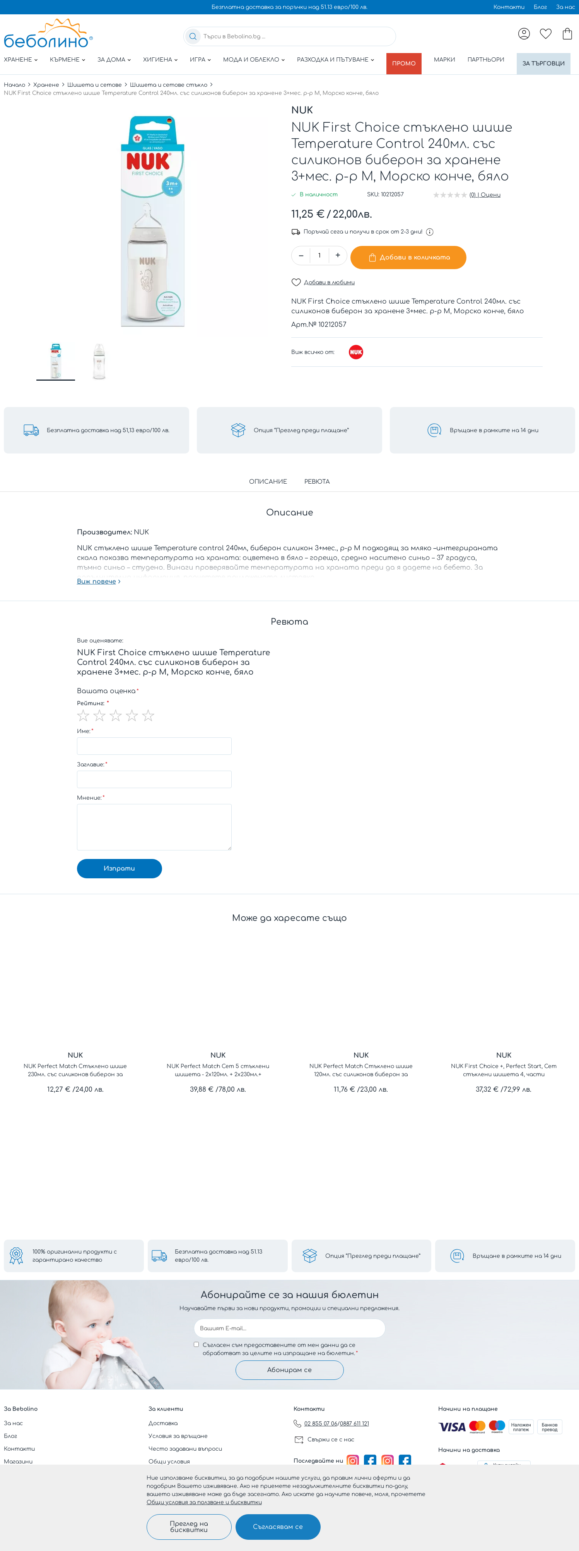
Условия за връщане (178, 1436)
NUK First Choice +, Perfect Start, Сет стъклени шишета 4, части (504, 1080)
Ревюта (317, 491)
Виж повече (96, 590)
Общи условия (169, 1462)
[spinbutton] (319, 265)
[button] (55, 370)
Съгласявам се (278, 1527)
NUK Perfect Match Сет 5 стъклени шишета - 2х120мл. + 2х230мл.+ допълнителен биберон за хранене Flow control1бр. (218, 1080)
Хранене (18, 60)
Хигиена (157, 60)
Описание (268, 491)
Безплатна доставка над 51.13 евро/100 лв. (218, 1252)
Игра (197, 60)
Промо (405, 60)
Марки (448, 60)
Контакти (509, 7)
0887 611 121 (354, 1424)
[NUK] (356, 357)
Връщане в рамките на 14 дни (517, 1252)
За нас (565, 7)
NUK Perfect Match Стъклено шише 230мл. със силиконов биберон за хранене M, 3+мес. (75, 1080)
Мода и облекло (251, 60)
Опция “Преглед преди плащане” (372, 1252)
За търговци (33, 77)
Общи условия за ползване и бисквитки (204, 1502)
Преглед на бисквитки (189, 1527)
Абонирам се (289, 1368)
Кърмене (65, 60)
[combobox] (289, 36)
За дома (111, 60)
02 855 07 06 (320, 1424)
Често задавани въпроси (185, 1449)
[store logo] (48, 33)
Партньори (489, 60)
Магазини (18, 1462)
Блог (540, 7)
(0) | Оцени (485, 204)
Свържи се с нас (330, 1440)
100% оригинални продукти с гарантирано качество (74, 1252)
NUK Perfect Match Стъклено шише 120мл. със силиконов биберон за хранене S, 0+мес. (361, 1080)
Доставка (163, 1423)
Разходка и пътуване (333, 60)
